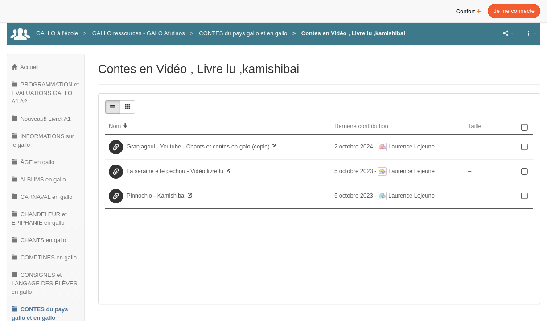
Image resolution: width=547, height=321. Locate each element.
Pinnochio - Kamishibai (156, 195)
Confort (468, 10)
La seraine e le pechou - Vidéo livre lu (175, 171)
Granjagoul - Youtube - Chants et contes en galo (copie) (198, 146)
